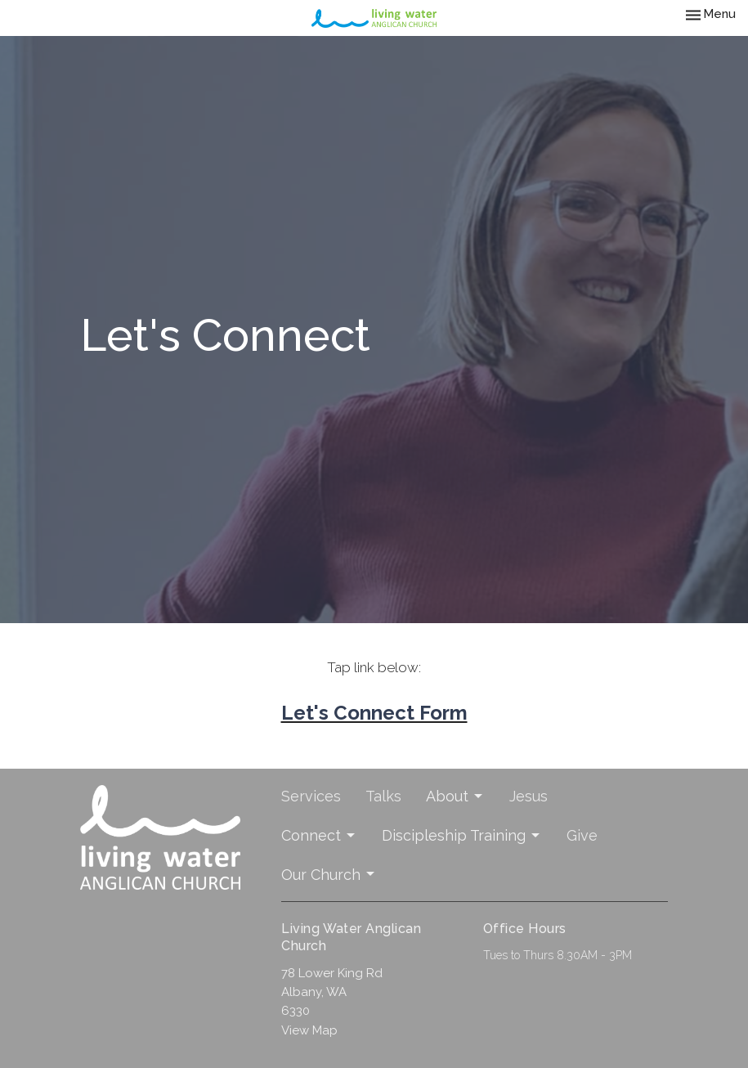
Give (582, 835)
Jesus (528, 796)
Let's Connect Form (374, 713)
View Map (309, 1030)
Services (311, 796)
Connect (319, 835)
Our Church (329, 874)
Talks (383, 796)
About (455, 796)
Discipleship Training (462, 835)
